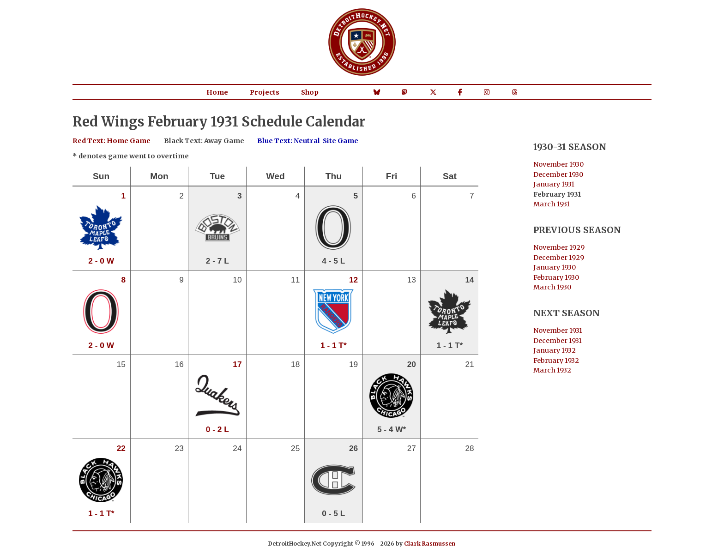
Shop (310, 92)
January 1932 (554, 350)
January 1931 (553, 184)
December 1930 (558, 174)
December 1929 (558, 257)
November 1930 (558, 164)
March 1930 (552, 287)
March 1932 (552, 370)
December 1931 (557, 341)
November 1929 (559, 247)
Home (217, 92)
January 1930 (554, 267)
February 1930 (556, 277)
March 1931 (551, 204)
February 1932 (556, 360)
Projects (264, 92)
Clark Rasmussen (429, 543)
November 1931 (557, 330)
